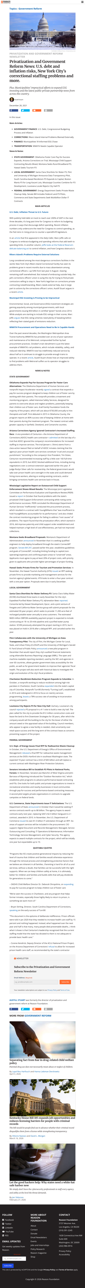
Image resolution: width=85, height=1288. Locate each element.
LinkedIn (7, 1227)
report (20, 496)
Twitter (6, 1223)
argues (17, 317)
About (33, 1225)
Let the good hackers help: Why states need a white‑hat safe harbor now (42, 1184)
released (26, 753)
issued (55, 571)
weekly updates (13, 1246)
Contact (34, 1229)
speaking (13, 910)
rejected (20, 709)
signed (47, 389)
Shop (33, 1256)
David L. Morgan (38, 1136)
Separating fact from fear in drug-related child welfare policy (41, 1061)
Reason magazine (38, 1253)
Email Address (23, 978)
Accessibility (64, 1254)
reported (63, 600)
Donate (34, 1233)
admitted (53, 437)
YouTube (8, 1231)
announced (28, 540)
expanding (68, 884)
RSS (5, 1235)
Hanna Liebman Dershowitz (46, 1071)
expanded (49, 686)
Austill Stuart (17, 1000)
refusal (51, 946)
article (17, 238)
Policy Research (38, 1249)
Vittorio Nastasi (19, 1136)
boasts (26, 696)
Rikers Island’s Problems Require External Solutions (34, 254)
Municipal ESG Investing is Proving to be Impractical (34, 298)
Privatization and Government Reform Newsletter (36, 55)
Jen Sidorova (17, 1197)
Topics (13, 8)
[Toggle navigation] (82, 2)
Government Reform (30, 8)
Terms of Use (64, 990)
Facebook (8, 1220)
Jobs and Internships (40, 1245)
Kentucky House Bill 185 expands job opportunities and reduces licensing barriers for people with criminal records (42, 1121)
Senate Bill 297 (25, 547)
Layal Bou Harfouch (21, 1071)
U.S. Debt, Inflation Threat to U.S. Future (28, 212)
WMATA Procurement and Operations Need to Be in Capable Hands (41, 327)
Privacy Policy (52, 990)
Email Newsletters (39, 1237)
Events (34, 1241)
